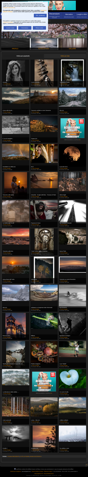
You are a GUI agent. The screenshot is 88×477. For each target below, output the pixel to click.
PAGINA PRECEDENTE (13, 456)
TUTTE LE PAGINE (24, 456)
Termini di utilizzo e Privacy (37, 471)
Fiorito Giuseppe (7, 83)
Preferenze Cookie (8, 22)
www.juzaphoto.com (38, 473)
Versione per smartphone (15, 471)
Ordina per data (65, 56)
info (79, 139)
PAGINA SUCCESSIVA (36, 456)
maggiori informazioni (9, 7)
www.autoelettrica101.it (49, 473)
